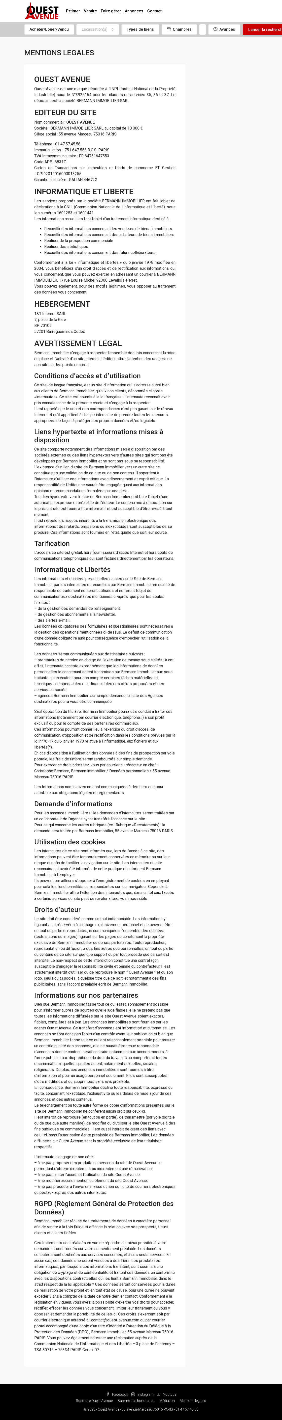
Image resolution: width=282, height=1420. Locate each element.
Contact (154, 11)
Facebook (117, 1394)
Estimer (73, 11)
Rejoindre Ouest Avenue (94, 1401)
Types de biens (140, 29)
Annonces (134, 11)
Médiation (167, 1401)
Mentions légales (193, 1401)
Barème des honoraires (136, 1401)
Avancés (224, 29)
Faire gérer (111, 11)
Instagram (142, 1394)
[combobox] (97, 29)
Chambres (179, 29)
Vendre (90, 11)
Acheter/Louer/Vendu (49, 29)
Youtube (166, 1394)
